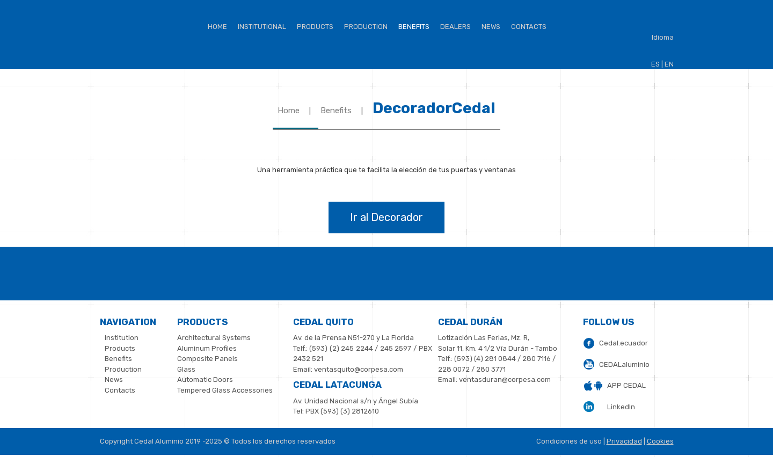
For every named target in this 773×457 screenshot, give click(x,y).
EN (669, 64)
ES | (657, 64)
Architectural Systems (214, 338)
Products (315, 27)
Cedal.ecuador (623, 343)
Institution (121, 338)
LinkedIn (621, 407)
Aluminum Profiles (207, 348)
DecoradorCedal (434, 108)
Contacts (528, 27)
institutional (262, 27)
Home (217, 27)
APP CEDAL (626, 385)
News (491, 27)
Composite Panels (207, 359)
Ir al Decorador (386, 217)
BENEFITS (413, 27)
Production (366, 27)
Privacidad (624, 441)
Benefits (336, 110)
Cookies (660, 441)
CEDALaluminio (624, 364)
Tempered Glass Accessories (225, 390)
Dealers (455, 27)
